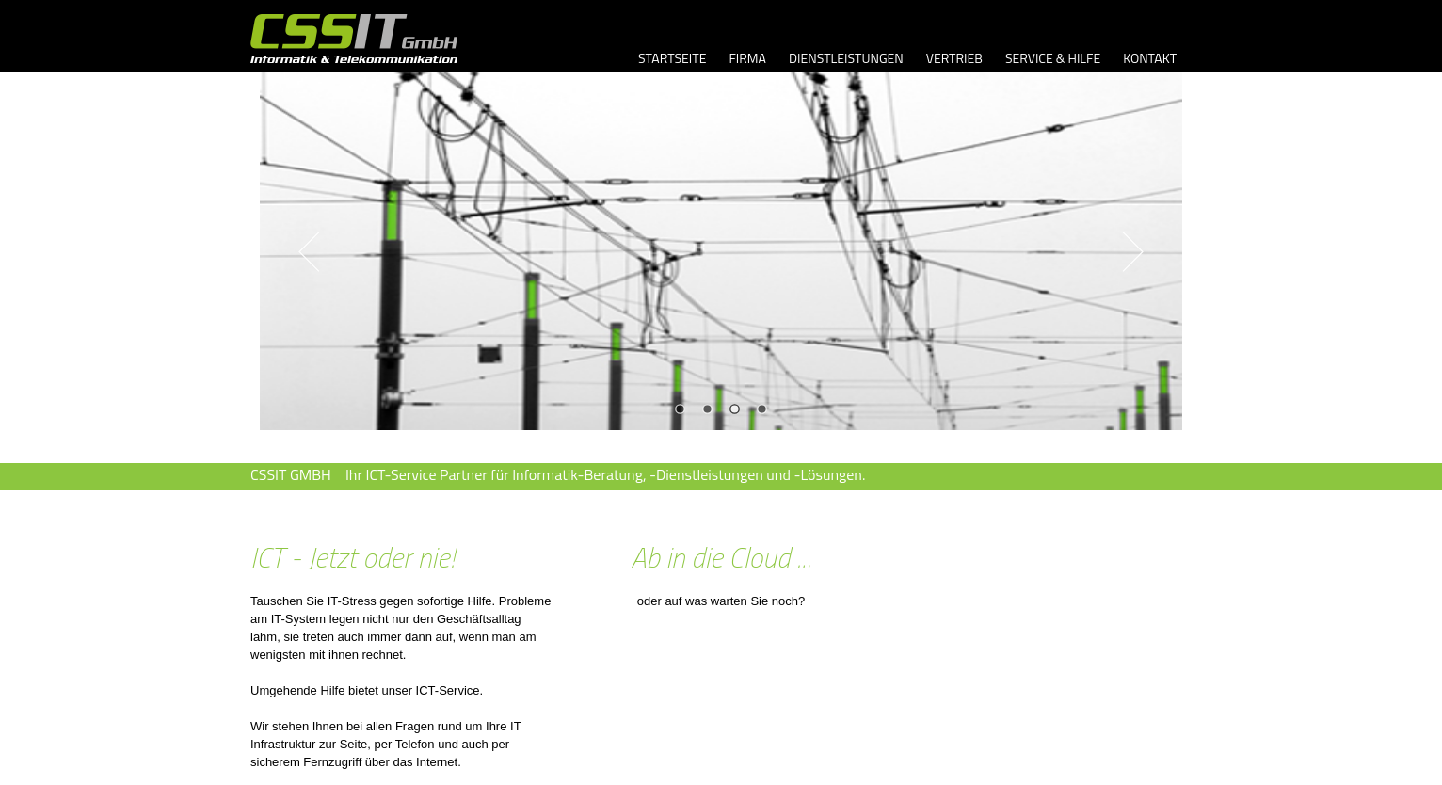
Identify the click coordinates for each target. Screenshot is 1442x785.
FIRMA (747, 58)
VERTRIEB (954, 58)
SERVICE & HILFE (1052, 58)
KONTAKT (1150, 58)
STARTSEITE (672, 58)
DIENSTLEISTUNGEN (846, 58)
